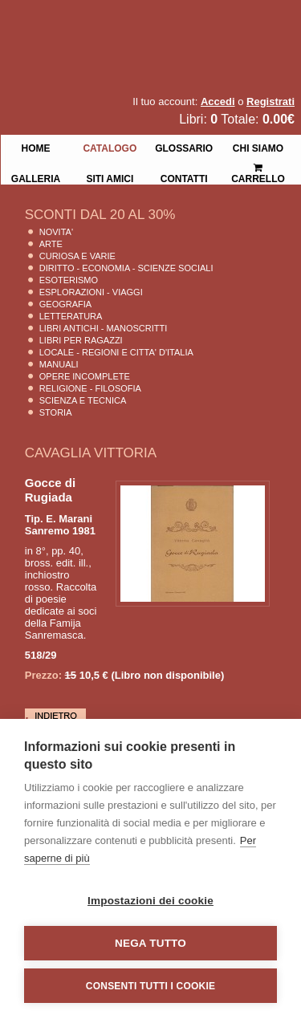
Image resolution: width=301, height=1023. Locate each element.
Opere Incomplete (84, 376)
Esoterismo (68, 280)
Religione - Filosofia (90, 388)
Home (35, 147)
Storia (55, 412)
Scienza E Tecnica (83, 400)
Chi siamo (258, 147)
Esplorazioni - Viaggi (91, 292)
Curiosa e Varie (77, 256)
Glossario (184, 147)
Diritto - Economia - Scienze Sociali (126, 268)
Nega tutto (150, 943)
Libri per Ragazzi (81, 340)
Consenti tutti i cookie (150, 986)
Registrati (270, 101)
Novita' (56, 232)
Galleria (35, 177)
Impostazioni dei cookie (150, 901)
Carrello (258, 166)
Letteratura (71, 316)
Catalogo (109, 147)
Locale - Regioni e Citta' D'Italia (116, 352)
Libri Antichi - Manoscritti (103, 328)
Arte (51, 244)
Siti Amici (109, 177)
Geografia (65, 304)
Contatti (184, 177)
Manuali (59, 364)
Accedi (218, 101)
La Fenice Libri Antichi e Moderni (140, 24)
